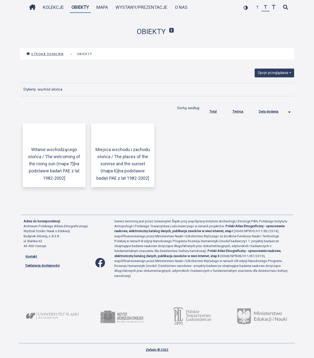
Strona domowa (45, 54)
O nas (181, 7)
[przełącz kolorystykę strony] (246, 7)
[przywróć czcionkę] (266, 7)
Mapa (102, 7)
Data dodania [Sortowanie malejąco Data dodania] (272, 110)
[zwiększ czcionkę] (274, 7)
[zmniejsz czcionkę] (257, 7)
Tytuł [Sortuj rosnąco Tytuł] (217, 110)
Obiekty (80, 7)
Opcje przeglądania (273, 73)
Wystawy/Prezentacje (141, 7)
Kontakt (31, 256)
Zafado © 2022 (157, 350)
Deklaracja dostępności (43, 265)
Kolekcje (53, 7)
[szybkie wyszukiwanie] (285, 7)
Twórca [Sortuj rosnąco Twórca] (241, 110)
